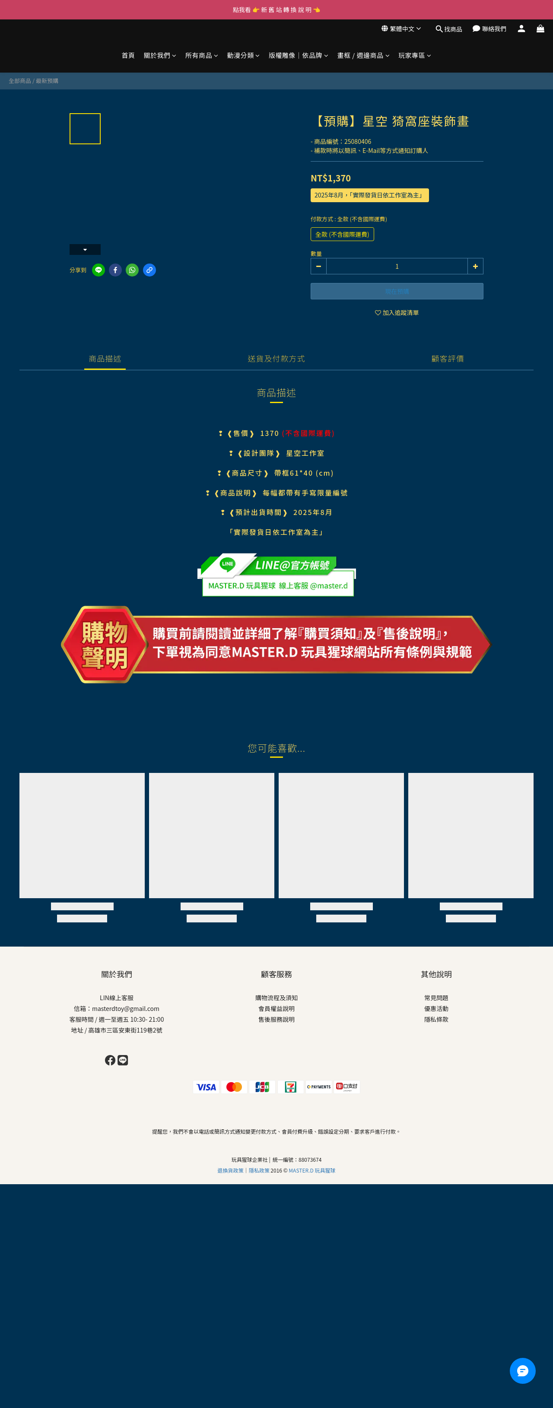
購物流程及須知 (276, 997)
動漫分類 (243, 55)
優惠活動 (436, 1008)
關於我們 (160, 55)
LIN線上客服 (116, 997)
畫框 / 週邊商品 (363, 55)
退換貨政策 (231, 1170)
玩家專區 (415, 55)
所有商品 (202, 55)
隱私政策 (260, 1170)
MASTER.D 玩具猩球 (312, 1170)
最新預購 (47, 80)
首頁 (128, 55)
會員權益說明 (276, 1008)
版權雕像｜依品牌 (299, 55)
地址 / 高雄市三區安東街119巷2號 (116, 1030)
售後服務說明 (276, 1019)
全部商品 (20, 80)
